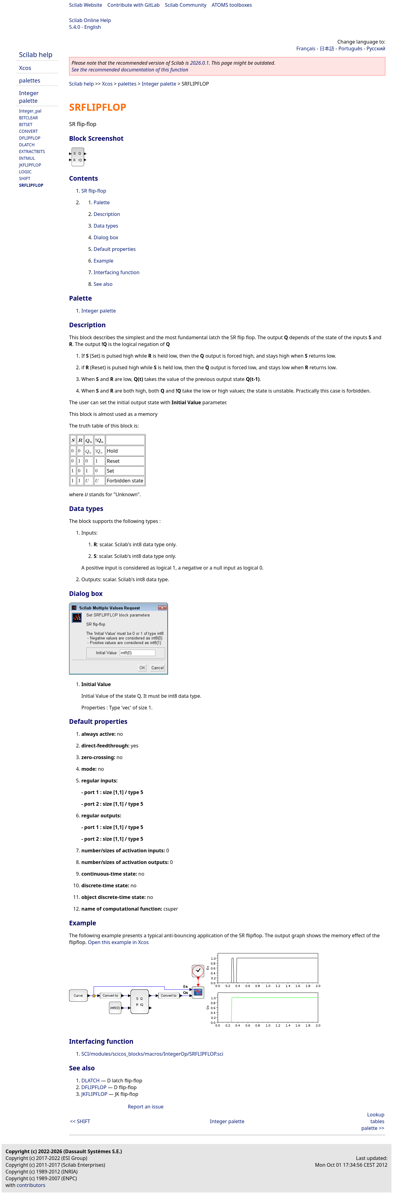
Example (103, 260)
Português (350, 48)
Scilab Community (185, 5)
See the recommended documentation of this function (130, 69)
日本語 (327, 48)
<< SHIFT (80, 1121)
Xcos (25, 67)
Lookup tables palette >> (372, 1121)
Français (305, 48)
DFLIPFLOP (30, 138)
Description (107, 214)
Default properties (115, 249)
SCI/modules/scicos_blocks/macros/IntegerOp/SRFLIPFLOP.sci (152, 1053)
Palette (102, 202)
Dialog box (106, 237)
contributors (31, 1185)
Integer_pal (30, 111)
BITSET (26, 124)
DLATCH (27, 145)
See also (103, 284)
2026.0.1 (199, 63)
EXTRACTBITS (32, 151)
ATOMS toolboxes (232, 5)
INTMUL (27, 158)
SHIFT (24, 178)
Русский (376, 48)
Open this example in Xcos (118, 942)
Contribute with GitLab (133, 5)
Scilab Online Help (90, 20)
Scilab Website (85, 5)
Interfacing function (116, 272)
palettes (29, 80)
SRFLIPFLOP (31, 185)
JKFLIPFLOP (30, 165)
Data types (106, 225)
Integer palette (29, 96)
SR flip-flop (93, 190)
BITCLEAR (28, 118)
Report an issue (145, 1106)
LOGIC (25, 172)
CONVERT (28, 131)
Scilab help (36, 54)
